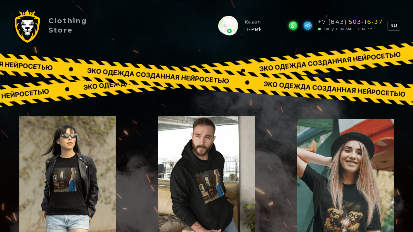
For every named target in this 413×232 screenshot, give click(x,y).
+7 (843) (350, 21)
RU (393, 25)
